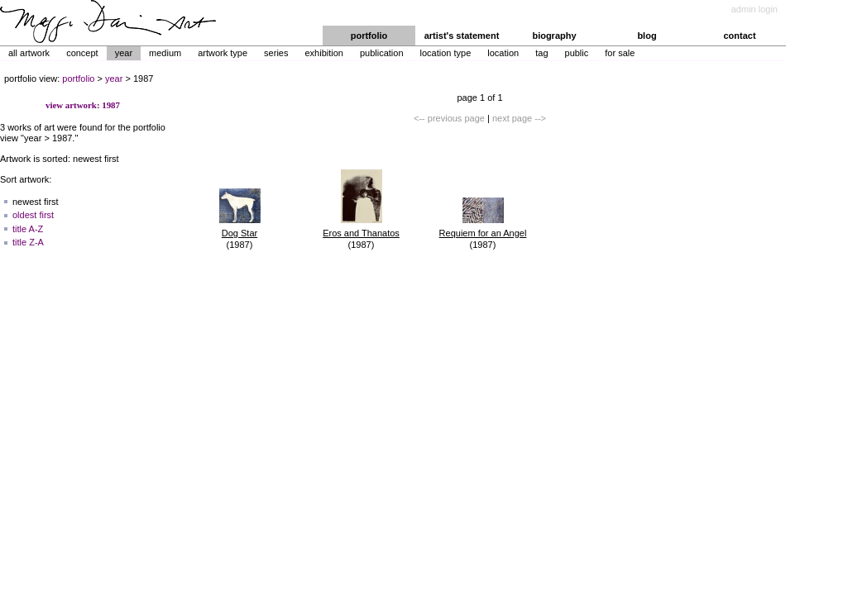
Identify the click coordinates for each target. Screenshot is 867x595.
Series (276, 53)
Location (503, 53)
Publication (382, 53)
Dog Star (239, 233)
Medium (165, 53)
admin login (754, 9)
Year (123, 53)
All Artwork (29, 53)
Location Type (446, 53)
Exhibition (323, 53)
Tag (541, 53)
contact (739, 35)
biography (554, 35)
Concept (82, 53)
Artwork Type (222, 53)
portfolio (369, 35)
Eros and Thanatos (361, 233)
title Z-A (28, 242)
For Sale (620, 53)
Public (577, 53)
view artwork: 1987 (83, 105)
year (113, 78)
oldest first (33, 215)
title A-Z (27, 229)
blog (646, 35)
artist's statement (462, 35)
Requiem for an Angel (483, 233)
